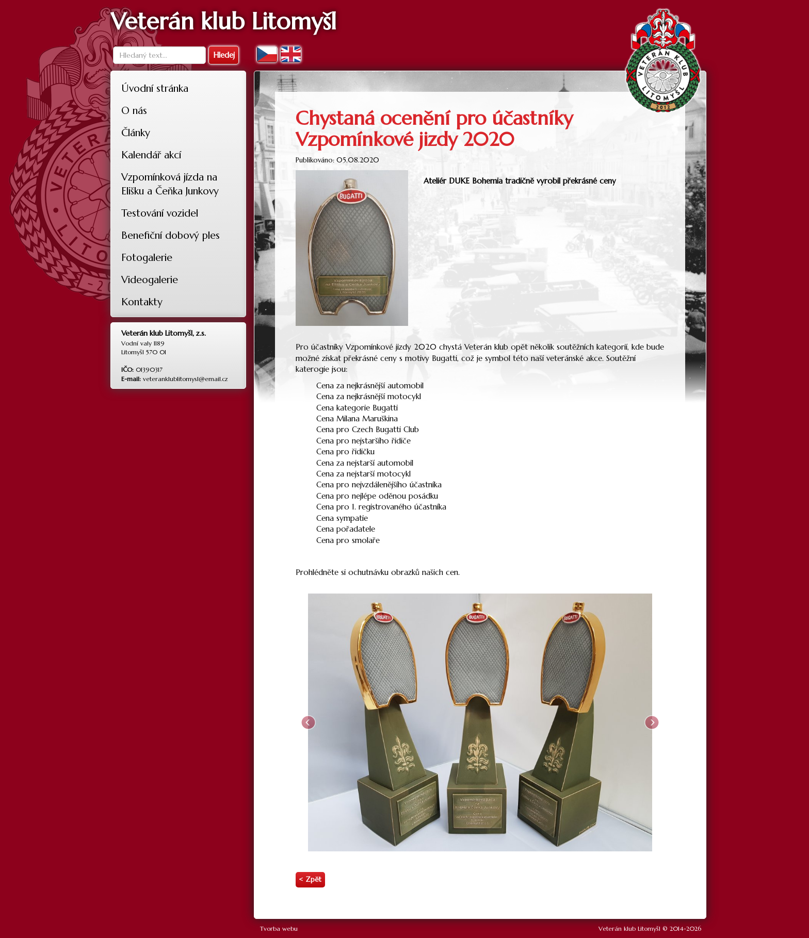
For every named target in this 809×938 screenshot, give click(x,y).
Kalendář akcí (151, 155)
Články (135, 132)
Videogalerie (149, 279)
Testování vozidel (159, 213)
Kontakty (142, 301)
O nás (134, 110)
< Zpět (310, 879)
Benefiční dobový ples (170, 235)
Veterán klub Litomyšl (629, 928)
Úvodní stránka (154, 88)
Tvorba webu (279, 928)
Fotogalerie (146, 257)
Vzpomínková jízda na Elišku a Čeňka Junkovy (170, 184)
